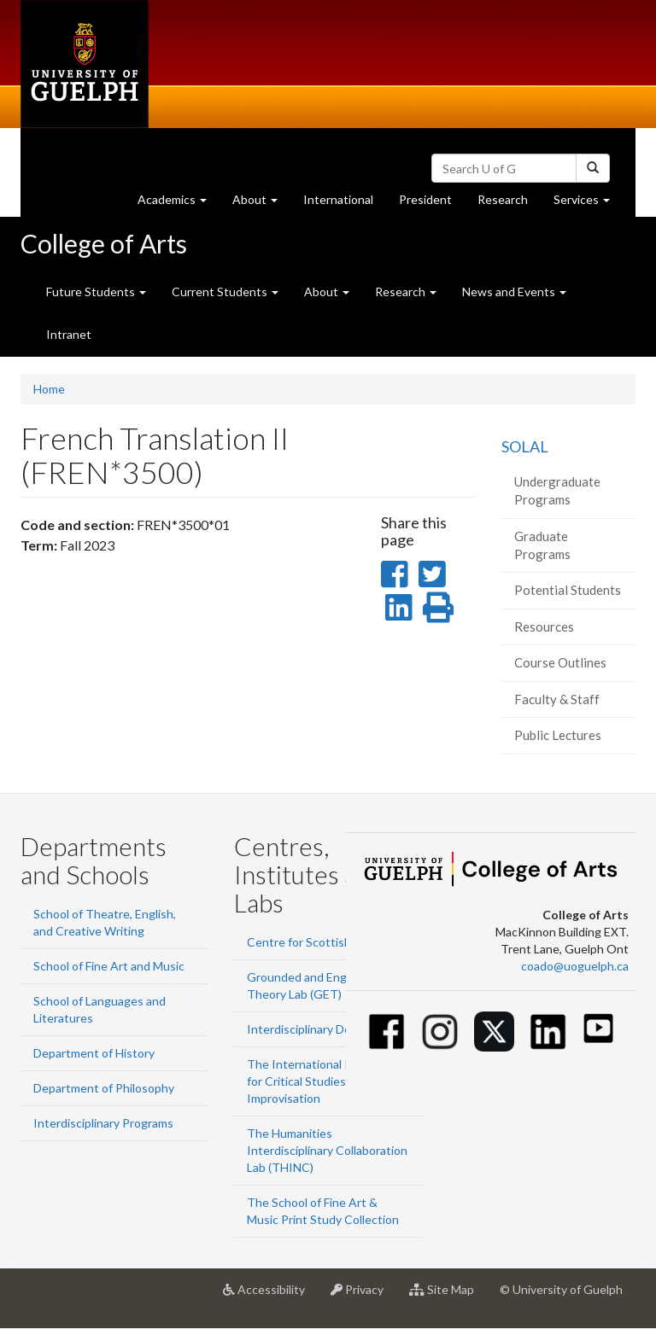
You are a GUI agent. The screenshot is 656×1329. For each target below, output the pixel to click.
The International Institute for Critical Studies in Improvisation (320, 1081)
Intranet (68, 334)
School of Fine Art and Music (108, 966)
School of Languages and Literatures (99, 1009)
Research (509, 203)
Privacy (363, 1295)
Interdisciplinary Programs (103, 1123)
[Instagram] (440, 1031)
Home (49, 389)
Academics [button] (179, 203)
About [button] (261, 203)
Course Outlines (560, 662)
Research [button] (405, 291)
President (425, 199)
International (338, 199)
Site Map (448, 1295)
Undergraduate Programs (557, 490)
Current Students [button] (225, 291)
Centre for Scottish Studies (321, 942)
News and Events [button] (514, 291)
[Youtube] (598, 1028)
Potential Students (567, 589)
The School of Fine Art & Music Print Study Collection (323, 1211)
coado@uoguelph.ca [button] (575, 966)
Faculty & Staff (557, 699)
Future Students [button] (96, 291)
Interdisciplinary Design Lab (321, 1029)
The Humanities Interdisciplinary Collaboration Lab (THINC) (327, 1150)
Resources (544, 626)
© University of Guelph (561, 1289)
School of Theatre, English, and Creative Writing (104, 922)
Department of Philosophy (103, 1088)
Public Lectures (557, 735)
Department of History (94, 1053)
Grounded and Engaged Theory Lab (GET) (310, 985)
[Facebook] (386, 1031)
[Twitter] (494, 1031)
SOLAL (524, 446)
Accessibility (270, 1295)
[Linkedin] (548, 1031)
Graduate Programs (542, 545)
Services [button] (588, 203)
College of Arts (103, 243)
